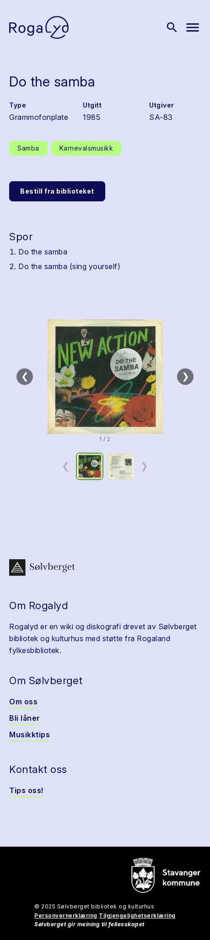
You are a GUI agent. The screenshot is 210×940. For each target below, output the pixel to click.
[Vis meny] (192, 27)
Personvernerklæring (65, 915)
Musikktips (29, 734)
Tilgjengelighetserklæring (137, 915)
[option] (89, 466)
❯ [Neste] (185, 376)
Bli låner (24, 718)
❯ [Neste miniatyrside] (144, 465)
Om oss (23, 701)
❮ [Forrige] (25, 376)
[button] (105, 376)
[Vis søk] (172, 27)
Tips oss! (26, 790)
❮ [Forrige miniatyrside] (66, 465)
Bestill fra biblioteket (57, 191)
